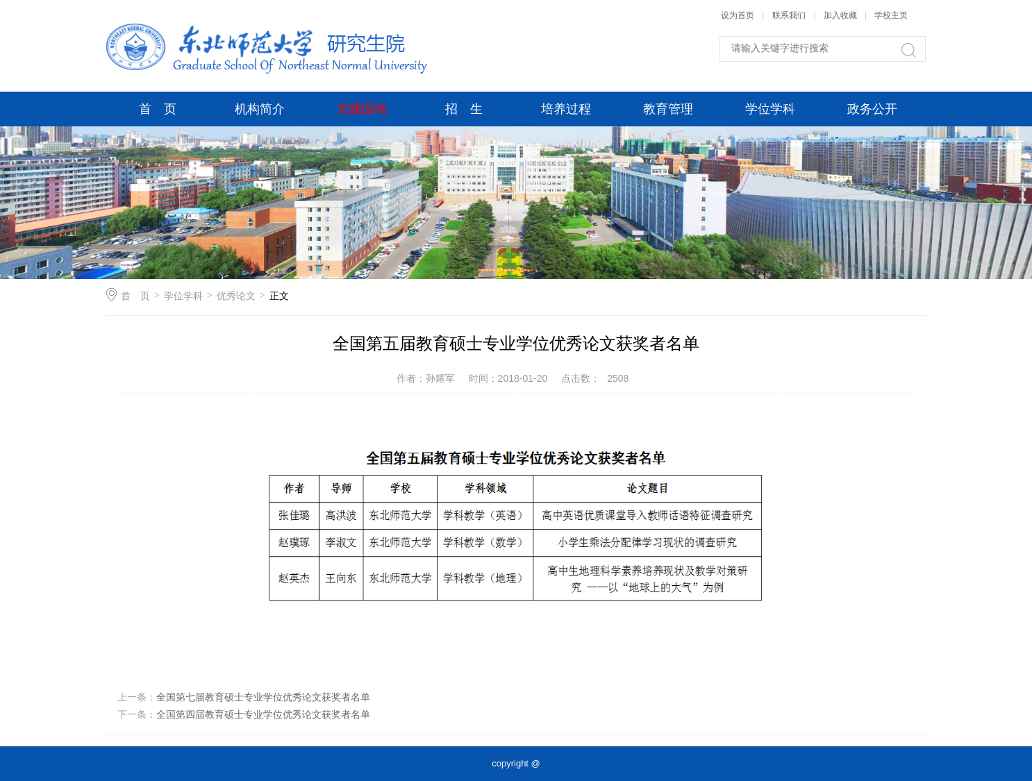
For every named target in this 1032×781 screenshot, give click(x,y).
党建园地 (362, 109)
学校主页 (891, 15)
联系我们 (790, 15)
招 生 (464, 109)
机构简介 (260, 109)
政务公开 (872, 109)
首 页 (157, 109)
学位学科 (770, 109)
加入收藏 (840, 15)
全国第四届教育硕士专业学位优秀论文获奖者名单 (263, 714)
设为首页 (737, 15)
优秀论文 (236, 295)
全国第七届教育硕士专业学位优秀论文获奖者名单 (263, 697)
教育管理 (668, 109)
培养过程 (566, 109)
